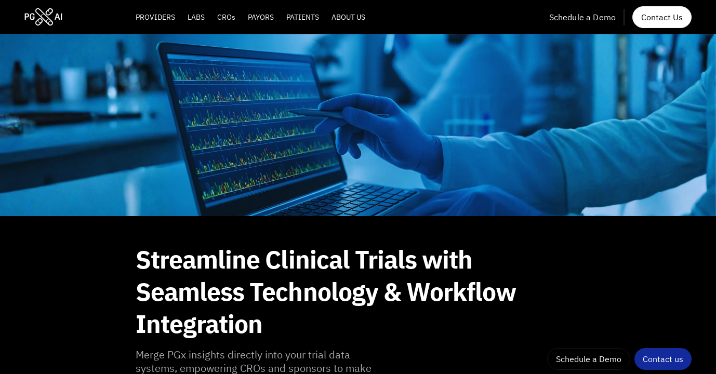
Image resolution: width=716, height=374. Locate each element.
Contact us (663, 359)
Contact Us (662, 17)
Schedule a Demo (582, 17)
